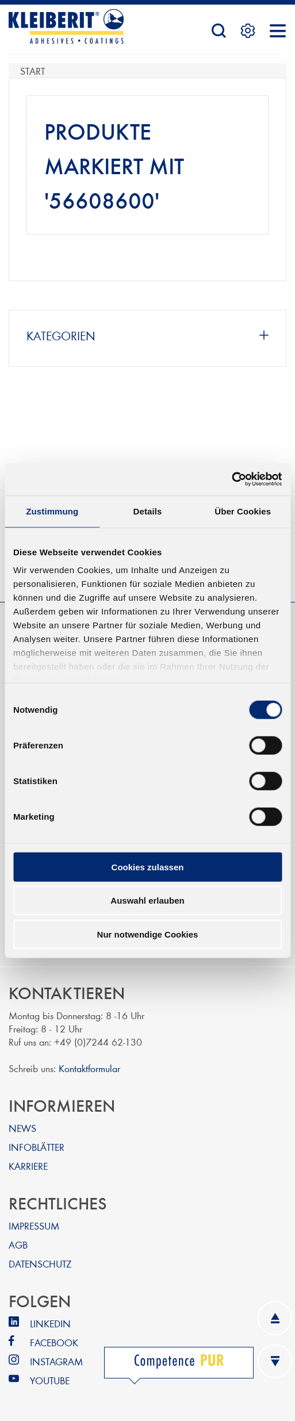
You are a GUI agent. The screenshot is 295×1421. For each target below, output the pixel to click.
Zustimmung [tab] (52, 511)
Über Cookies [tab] (242, 511)
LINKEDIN (50, 1323)
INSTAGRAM (56, 1361)
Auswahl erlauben (147, 900)
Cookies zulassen (148, 866)
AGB (18, 1244)
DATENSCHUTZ (40, 1263)
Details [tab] (147, 511)
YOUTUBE (50, 1380)
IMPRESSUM (34, 1225)
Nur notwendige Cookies (147, 934)
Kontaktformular (89, 1067)
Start (32, 70)
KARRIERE (28, 1165)
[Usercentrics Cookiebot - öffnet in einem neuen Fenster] (231, 479)
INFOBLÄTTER (36, 1146)
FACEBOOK (54, 1342)
